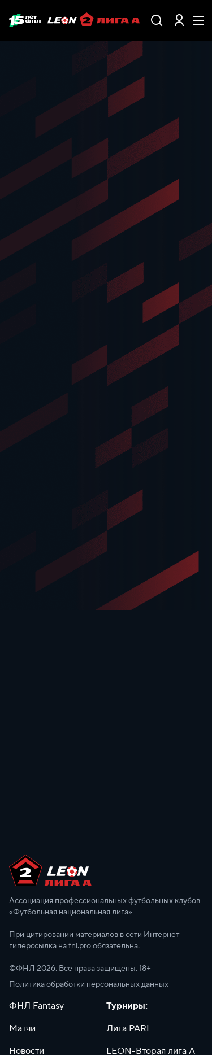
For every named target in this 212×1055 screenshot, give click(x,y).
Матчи (22, 1028)
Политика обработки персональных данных (88, 984)
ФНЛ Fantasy (36, 1006)
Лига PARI (127, 1028)
